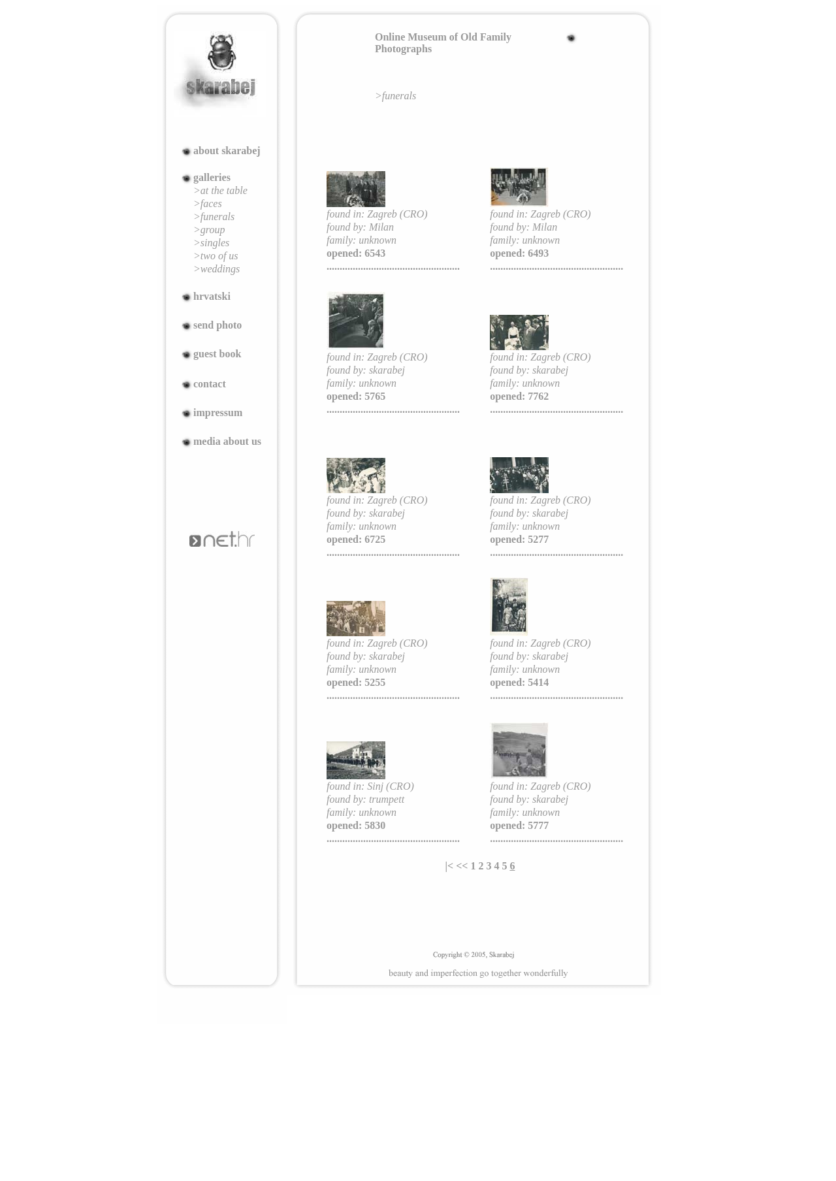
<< (462, 865)
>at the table (220, 190)
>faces (207, 203)
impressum (217, 412)
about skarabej (227, 150)
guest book (217, 353)
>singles (211, 242)
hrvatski (212, 296)
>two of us (215, 255)
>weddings (216, 268)
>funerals (213, 216)
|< (449, 865)
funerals (399, 95)
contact (209, 383)
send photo (217, 325)
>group (209, 229)
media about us (227, 441)
